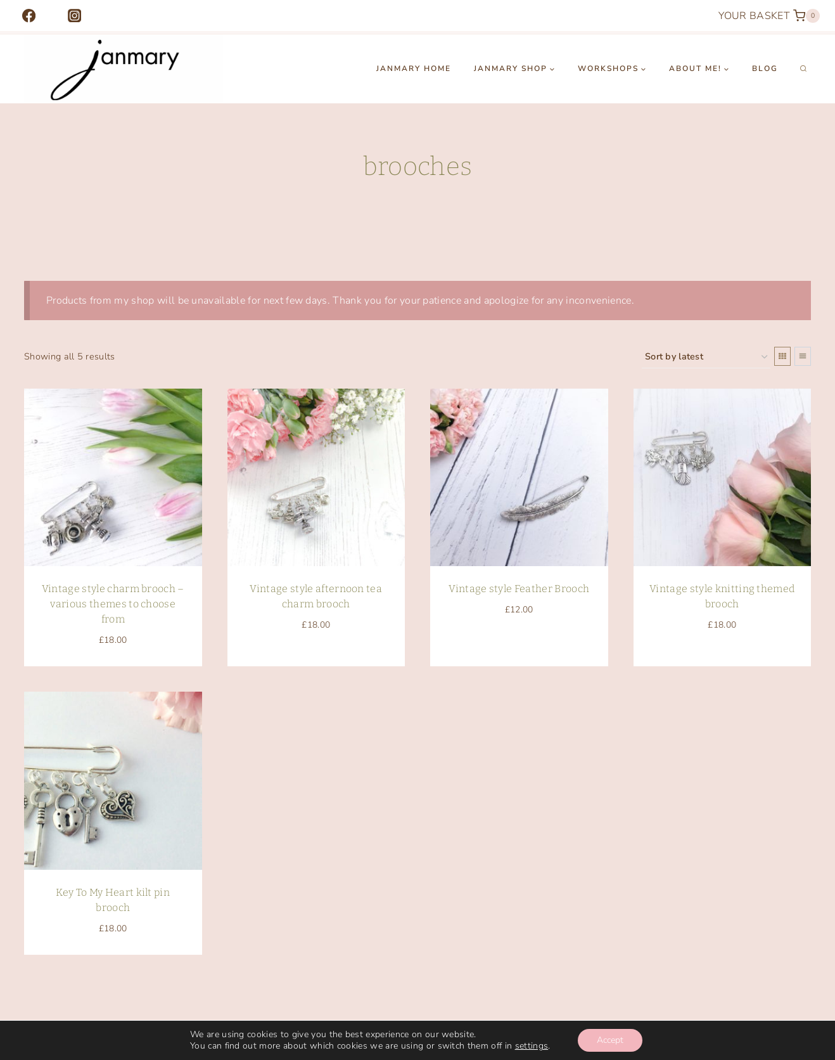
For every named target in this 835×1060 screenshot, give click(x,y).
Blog (765, 68)
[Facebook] (28, 16)
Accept (610, 1040)
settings (532, 1046)
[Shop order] (706, 357)
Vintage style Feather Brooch (519, 589)
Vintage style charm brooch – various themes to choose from (113, 604)
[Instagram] (74, 16)
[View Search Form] (803, 69)
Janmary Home (413, 68)
